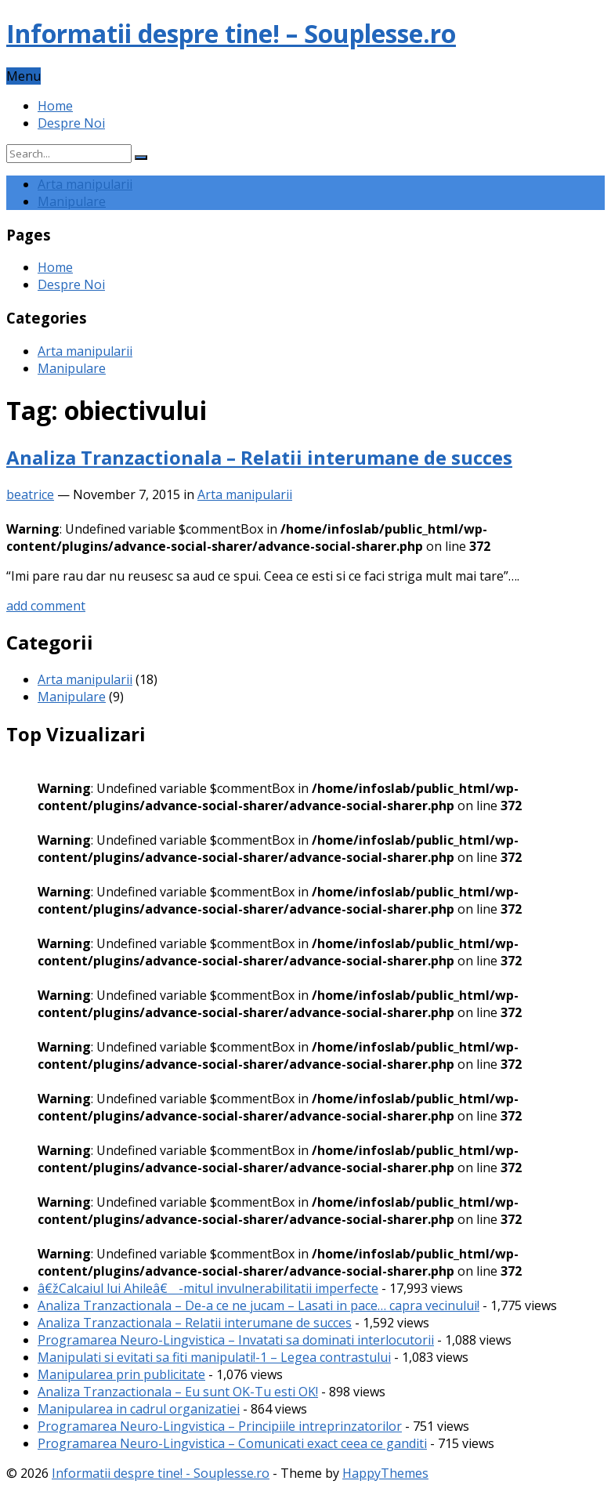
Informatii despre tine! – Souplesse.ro (231, 33)
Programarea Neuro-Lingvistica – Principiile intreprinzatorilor (220, 1426)
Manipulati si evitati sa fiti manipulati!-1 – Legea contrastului (214, 1357)
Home (55, 105)
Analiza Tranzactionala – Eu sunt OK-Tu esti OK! (178, 1391)
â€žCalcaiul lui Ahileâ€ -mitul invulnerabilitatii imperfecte (208, 1288)
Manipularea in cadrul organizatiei (139, 1408)
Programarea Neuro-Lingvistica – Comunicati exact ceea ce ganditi (232, 1443)
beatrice (30, 494)
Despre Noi (71, 123)
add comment (45, 605)
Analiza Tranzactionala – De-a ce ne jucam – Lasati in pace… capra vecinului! (258, 1305)
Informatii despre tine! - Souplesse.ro (160, 1473)
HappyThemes (385, 1473)
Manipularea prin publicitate (121, 1374)
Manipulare (72, 201)
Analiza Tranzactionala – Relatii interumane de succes (259, 457)
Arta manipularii (85, 184)
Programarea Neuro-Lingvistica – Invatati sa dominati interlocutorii (236, 1340)
